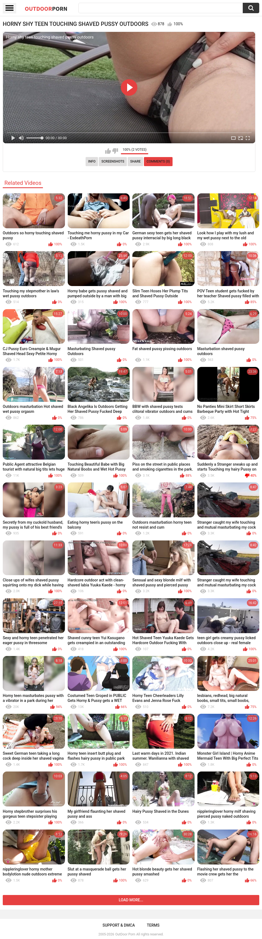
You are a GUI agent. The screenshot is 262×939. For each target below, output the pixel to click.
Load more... (131, 900)
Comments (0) (158, 161)
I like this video (108, 151)
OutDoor (46, 8)
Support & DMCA (118, 925)
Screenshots (113, 161)
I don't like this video (115, 151)
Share (135, 161)
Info (91, 161)
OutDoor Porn (125, 934)
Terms (153, 925)
